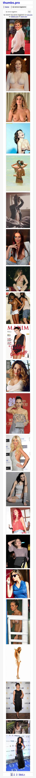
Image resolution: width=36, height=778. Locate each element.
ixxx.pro (29, 15)
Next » (22, 774)
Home (7, 7)
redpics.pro (14, 16)
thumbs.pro (11, 2)
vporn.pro (24, 16)
